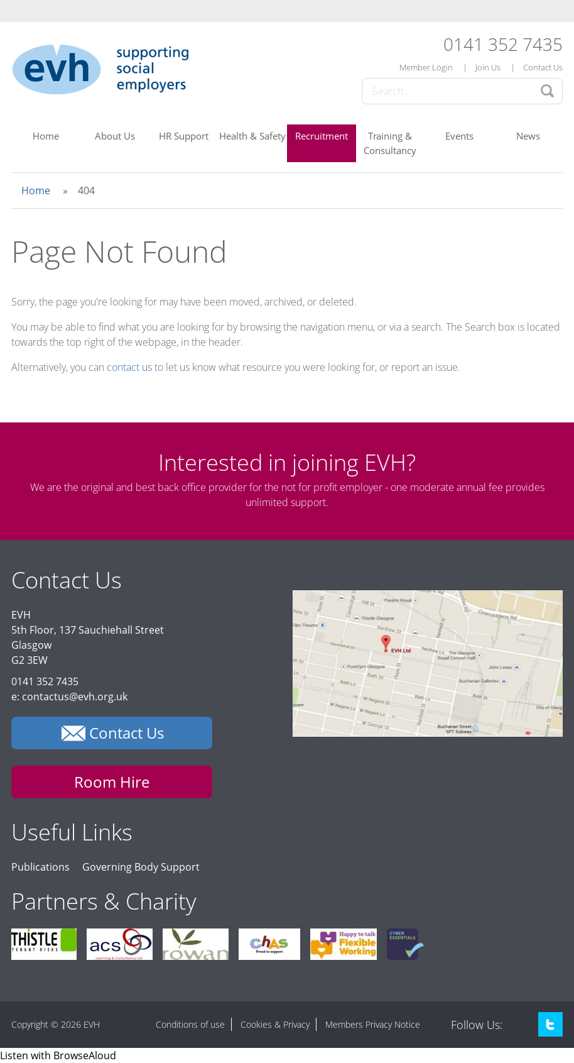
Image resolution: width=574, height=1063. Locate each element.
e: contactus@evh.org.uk (69, 696)
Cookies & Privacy (275, 1024)
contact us (129, 367)
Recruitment (321, 135)
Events (459, 135)
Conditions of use (190, 1024)
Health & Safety (252, 135)
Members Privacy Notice (372, 1024)
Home (46, 135)
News (528, 135)
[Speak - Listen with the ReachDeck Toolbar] (58, 1055)
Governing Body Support (141, 867)
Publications (40, 867)
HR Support (183, 135)
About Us (115, 135)
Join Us (488, 67)
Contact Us (543, 67)
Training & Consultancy (390, 143)
